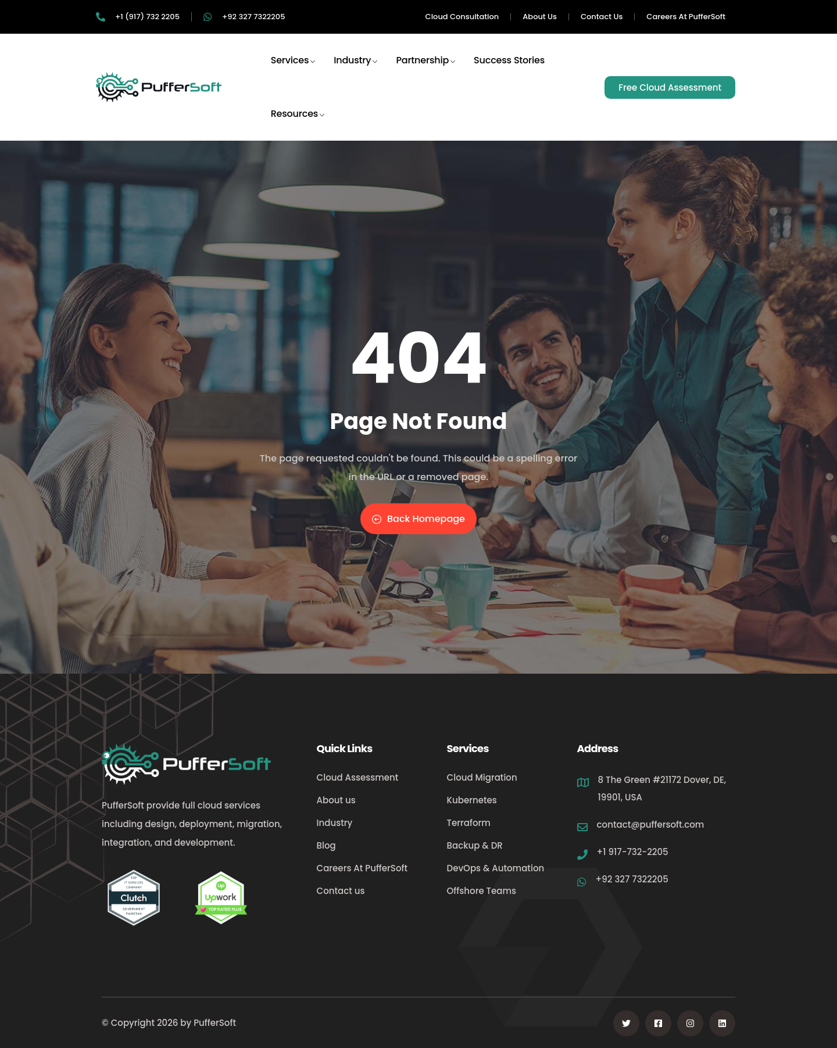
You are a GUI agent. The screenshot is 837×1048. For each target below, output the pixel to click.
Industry (356, 70)
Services (294, 70)
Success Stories (509, 70)
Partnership (426, 70)
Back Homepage (418, 518)
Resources (298, 124)
